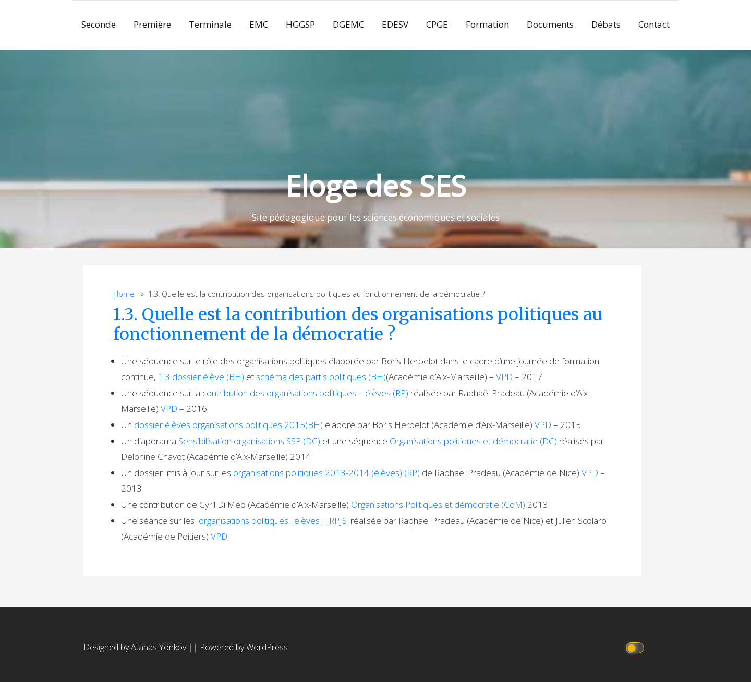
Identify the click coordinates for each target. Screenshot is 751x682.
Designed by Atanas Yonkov (135, 647)
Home (124, 294)
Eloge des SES (375, 185)
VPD (504, 377)
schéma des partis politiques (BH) (321, 377)
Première (152, 24)
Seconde (98, 24)
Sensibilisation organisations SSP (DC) (249, 441)
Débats (606, 24)
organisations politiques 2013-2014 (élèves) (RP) (326, 473)
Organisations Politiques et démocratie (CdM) (438, 504)
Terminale (210, 24)
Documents (550, 24)
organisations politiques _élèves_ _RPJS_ (274, 521)
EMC (258, 24)
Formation (487, 24)
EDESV (395, 24)
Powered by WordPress (244, 647)
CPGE (437, 24)
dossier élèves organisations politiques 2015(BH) (228, 425)
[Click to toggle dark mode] (636, 647)
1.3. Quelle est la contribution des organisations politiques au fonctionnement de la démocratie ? (357, 324)
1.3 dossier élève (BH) (201, 377)
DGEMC (348, 24)
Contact (654, 24)
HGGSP (300, 24)
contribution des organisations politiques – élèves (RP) (305, 393)
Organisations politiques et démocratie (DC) (473, 441)
